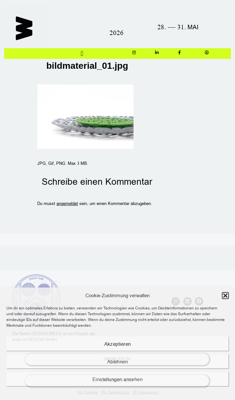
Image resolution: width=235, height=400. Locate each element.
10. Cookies (87, 392)
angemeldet (67, 203)
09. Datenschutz (115, 392)
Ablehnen (117, 361)
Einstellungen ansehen (117, 379)
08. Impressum (145, 392)
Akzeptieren (117, 344)
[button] (225, 295)
